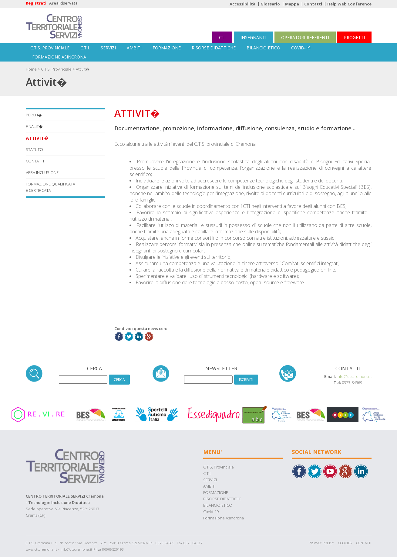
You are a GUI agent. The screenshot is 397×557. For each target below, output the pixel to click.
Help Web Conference (349, 4)
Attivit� (82, 69)
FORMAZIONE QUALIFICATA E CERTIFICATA (50, 187)
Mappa (292, 4)
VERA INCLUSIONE (42, 172)
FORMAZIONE (167, 48)
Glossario (270, 4)
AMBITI (134, 48)
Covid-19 (301, 48)
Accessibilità (242, 4)
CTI (222, 37)
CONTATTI (35, 161)
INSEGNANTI (253, 37)
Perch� (34, 115)
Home (31, 69)
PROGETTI (354, 37)
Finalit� (34, 126)
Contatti (313, 4)
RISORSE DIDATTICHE (214, 48)
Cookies (345, 543)
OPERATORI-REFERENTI (305, 37)
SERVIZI (108, 48)
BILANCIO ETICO (263, 48)
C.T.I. (85, 48)
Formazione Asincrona (59, 57)
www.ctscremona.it (41, 549)
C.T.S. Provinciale (49, 48)
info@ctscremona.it (354, 376)
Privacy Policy (321, 543)
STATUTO (34, 149)
